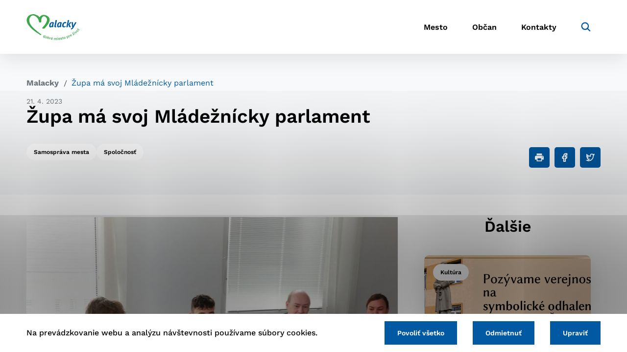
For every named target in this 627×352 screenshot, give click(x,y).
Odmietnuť (503, 333)
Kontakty (538, 27)
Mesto (436, 27)
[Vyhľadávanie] (586, 27)
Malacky (42, 83)
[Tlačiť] (539, 157)
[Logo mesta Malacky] (53, 27)
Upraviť (575, 333)
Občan (484, 27)
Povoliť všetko (420, 333)
